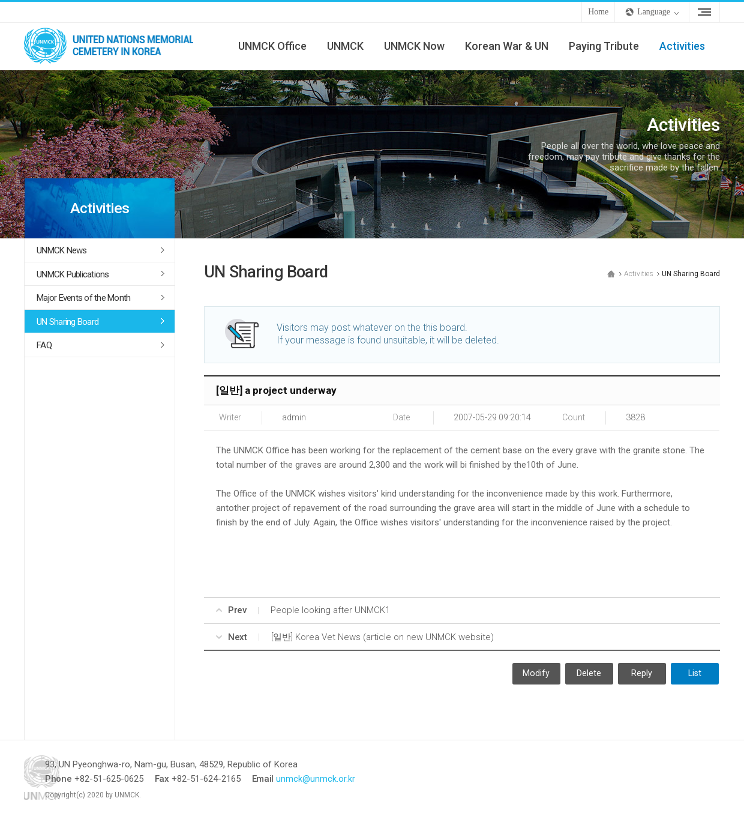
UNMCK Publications (73, 274)
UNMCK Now (414, 46)
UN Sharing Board (67, 321)
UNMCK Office (272, 46)
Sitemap (704, 12)
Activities (682, 46)
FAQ (44, 345)
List (694, 674)
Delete (589, 674)
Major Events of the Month (83, 297)
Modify (536, 674)
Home (598, 11)
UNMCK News (62, 250)
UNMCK (345, 46)
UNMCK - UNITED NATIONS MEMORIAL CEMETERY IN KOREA (114, 46)
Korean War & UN (506, 46)
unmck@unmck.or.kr (358, 779)
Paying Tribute (604, 46)
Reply (641, 674)
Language (653, 11)
